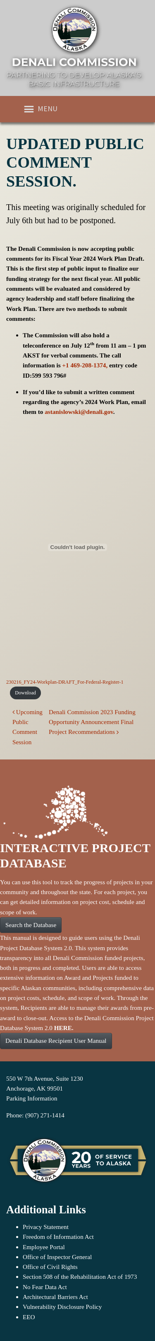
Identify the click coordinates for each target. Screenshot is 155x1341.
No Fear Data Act (45, 1286)
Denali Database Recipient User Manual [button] (56, 1040)
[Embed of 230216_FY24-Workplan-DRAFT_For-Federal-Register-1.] (77, 547)
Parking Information (31, 1098)
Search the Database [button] (30, 924)
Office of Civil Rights (50, 1266)
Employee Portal (44, 1246)
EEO (29, 1316)
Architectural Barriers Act (55, 1296)
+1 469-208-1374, (84, 365)
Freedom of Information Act (58, 1236)
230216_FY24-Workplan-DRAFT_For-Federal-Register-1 (65, 682)
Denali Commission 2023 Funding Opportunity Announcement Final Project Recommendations (92, 722)
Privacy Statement (46, 1226)
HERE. (64, 1027)
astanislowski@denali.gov (79, 411)
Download (25, 693)
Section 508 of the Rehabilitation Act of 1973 (80, 1276)
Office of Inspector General (57, 1256)
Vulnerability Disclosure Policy (62, 1306)
